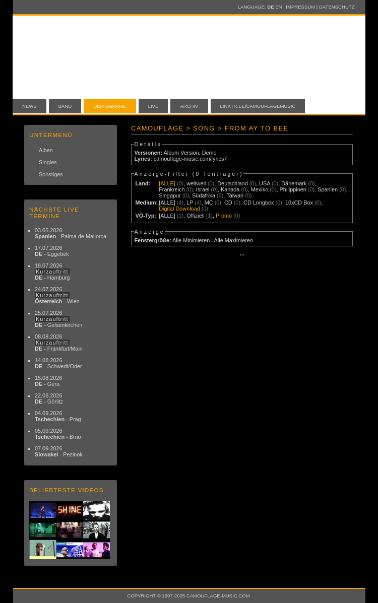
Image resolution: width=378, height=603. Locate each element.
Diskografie (109, 106)
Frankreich (171, 189)
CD (228, 202)
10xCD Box (299, 202)
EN (278, 7)
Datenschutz (336, 7)
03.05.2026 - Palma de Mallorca (70, 233)
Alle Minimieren (191, 240)
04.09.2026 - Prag (58, 416)
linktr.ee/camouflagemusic (258, 106)
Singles (48, 162)
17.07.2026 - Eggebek (52, 251)
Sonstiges (51, 174)
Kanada (230, 189)
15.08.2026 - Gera (48, 381)
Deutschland (232, 183)
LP (189, 202)
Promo (224, 216)
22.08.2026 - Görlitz (49, 398)
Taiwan (234, 195)
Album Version (181, 153)
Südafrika (203, 195)
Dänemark (293, 183)
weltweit (196, 183)
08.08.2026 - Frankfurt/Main (59, 342)
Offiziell (195, 216)
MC (209, 202)
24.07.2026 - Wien (57, 295)
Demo (209, 153)
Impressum (300, 7)
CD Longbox (258, 202)
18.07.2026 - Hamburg (52, 271)
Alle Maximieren (233, 240)
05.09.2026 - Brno (58, 434)
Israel (203, 189)
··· (241, 255)
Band (65, 106)
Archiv (189, 106)
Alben (46, 150)
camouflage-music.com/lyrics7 (190, 159)
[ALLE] (167, 183)
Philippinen (293, 189)
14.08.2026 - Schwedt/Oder (58, 363)
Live (153, 106)
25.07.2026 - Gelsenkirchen (58, 319)
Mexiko (259, 189)
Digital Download (179, 209)
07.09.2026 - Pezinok (59, 451)
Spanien (328, 189)
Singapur (170, 195)
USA (264, 183)
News (29, 106)
